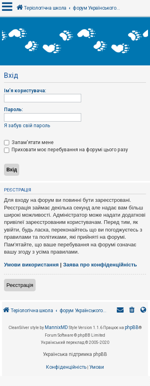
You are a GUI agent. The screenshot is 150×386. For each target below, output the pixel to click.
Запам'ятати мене (29, 142)
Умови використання (31, 265)
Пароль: (13, 109)
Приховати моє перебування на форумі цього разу (66, 149)
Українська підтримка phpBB (75, 354)
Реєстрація (19, 285)
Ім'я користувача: (25, 90)
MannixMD (56, 327)
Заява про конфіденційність (100, 265)
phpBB (132, 327)
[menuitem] (132, 311)
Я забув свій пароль (27, 125)
